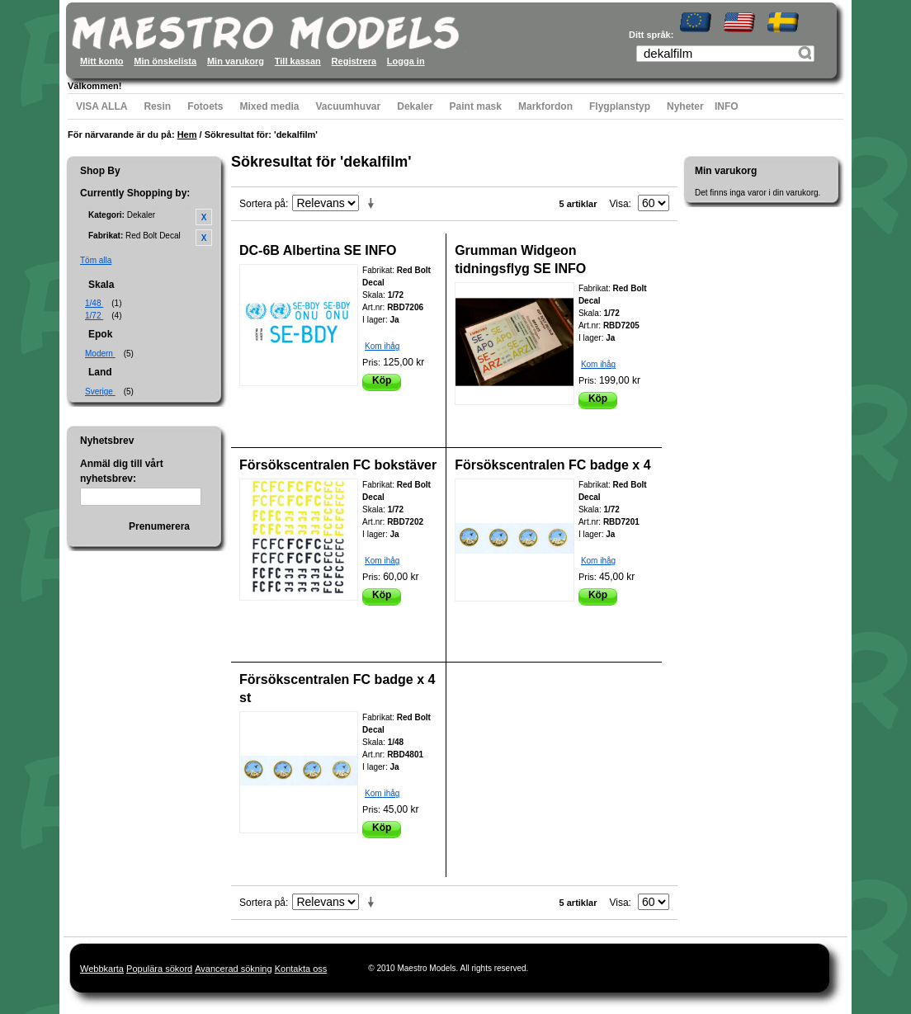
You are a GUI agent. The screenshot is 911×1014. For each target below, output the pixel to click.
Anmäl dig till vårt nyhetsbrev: (121, 471)
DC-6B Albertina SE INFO (318, 250)
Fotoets (205, 106)
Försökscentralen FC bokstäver (338, 465)
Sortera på (262, 204)
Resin (157, 106)
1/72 (94, 315)
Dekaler (414, 106)
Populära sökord (159, 969)
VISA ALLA (101, 106)
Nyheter (685, 106)
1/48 (94, 303)
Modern (100, 353)
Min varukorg (235, 61)
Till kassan (298, 61)
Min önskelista (165, 61)
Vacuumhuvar (348, 106)
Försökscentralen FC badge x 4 (552, 465)
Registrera (354, 61)
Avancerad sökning (233, 969)
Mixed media (269, 106)
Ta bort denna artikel (204, 217)
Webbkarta (102, 969)
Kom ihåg (382, 346)
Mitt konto (102, 61)
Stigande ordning (373, 203)
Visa (618, 204)
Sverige (100, 391)
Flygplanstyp (619, 106)
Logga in (406, 61)
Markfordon (545, 106)
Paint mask (476, 106)
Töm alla (95, 260)
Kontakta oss (301, 969)
